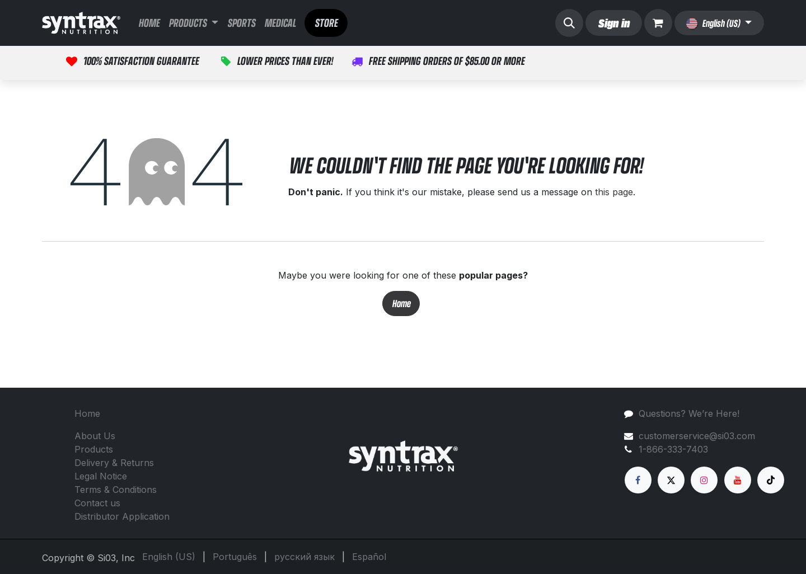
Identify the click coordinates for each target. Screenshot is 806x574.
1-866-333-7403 (673, 449)
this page (614, 191)
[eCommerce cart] (658, 23)
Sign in (613, 23)
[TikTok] (770, 480)
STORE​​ (326, 22)
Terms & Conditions (115, 489)
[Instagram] (704, 480)
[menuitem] (149, 23)
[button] (569, 23)
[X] (671, 480)
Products (93, 449)
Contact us (97, 503)
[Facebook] (638, 480)
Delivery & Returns (114, 462)
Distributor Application (122, 516)
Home (401, 303)
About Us (94, 435)
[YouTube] (737, 480)
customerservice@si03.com (697, 435)
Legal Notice (100, 476)
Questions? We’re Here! (689, 413)
